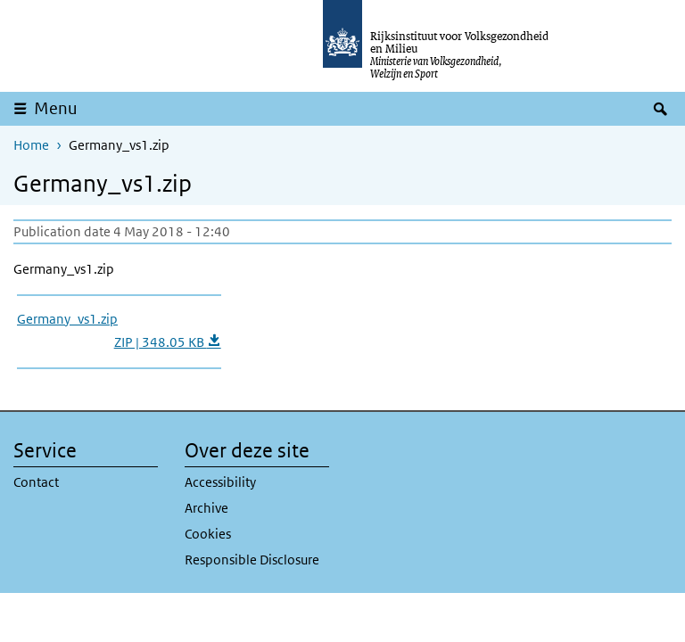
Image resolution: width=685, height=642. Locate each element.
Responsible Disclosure (252, 559)
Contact (36, 481)
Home (31, 144)
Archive (206, 507)
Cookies (208, 533)
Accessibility (220, 481)
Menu (56, 108)
